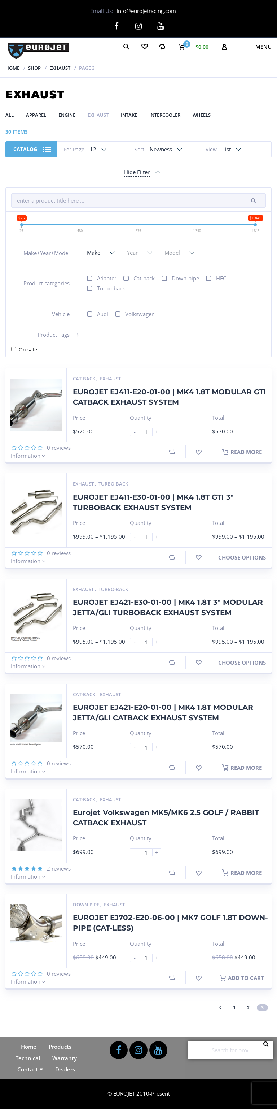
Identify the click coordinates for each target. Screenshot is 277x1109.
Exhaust (59, 67)
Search (268, 1050)
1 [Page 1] (234, 1007)
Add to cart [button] (242, 977)
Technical (28, 1057)
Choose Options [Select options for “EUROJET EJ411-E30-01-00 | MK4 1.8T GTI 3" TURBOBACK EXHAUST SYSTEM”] (242, 557)
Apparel (36, 115)
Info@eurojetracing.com (146, 10)
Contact (27, 1069)
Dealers (65, 1069)
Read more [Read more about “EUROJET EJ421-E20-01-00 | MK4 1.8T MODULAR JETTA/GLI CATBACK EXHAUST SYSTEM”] (242, 767)
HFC (221, 278)
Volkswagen (140, 314)
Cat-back (144, 278)
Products (60, 1046)
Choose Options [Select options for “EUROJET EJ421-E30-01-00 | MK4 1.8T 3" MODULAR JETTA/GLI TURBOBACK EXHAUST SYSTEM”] (242, 662)
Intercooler (164, 115)
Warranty (64, 1057)
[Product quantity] (148, 432)
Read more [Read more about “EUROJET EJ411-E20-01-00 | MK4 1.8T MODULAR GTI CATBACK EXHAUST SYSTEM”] (242, 452)
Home (12, 67)
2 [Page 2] (248, 1007)
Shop (34, 67)
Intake (129, 115)
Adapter (106, 278)
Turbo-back (111, 288)
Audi (102, 314)
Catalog (25, 149)
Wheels (202, 115)
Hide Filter (137, 172)
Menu (263, 46)
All (9, 115)
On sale (28, 349)
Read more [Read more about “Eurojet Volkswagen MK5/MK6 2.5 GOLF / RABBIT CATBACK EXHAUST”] (242, 872)
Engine (66, 115)
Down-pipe (185, 278)
